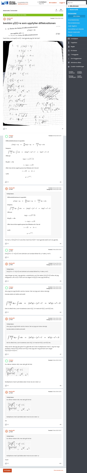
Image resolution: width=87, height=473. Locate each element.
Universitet (14, 10)
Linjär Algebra (72, 26)
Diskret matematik (74, 32)
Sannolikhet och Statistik (76, 29)
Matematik (6, 10)
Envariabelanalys (73, 20)
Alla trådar (76, 16)
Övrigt (70, 35)
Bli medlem (53, 3)
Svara (8, 470)
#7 (60, 354)
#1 (62, 129)
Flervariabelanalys (74, 23)
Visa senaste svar (58, 470)
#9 (60, 424)
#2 (60, 182)
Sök (69, 3)
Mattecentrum (23, 4)
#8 (60, 385)
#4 (60, 257)
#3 (60, 243)
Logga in (62, 3)
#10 (60, 463)
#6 (60, 312)
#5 (60, 281)
